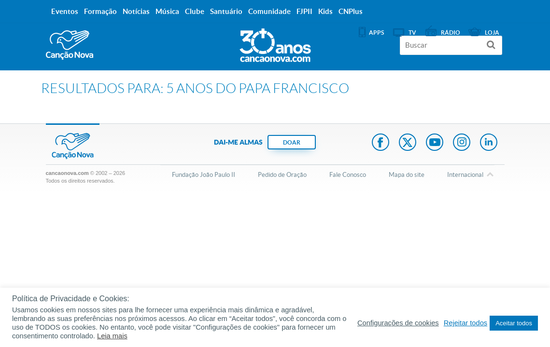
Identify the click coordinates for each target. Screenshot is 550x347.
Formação (100, 11)
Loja (492, 32)
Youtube (434, 143)
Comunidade (269, 11)
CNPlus (350, 11)
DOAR (291, 142)
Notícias (136, 11)
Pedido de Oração (282, 174)
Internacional (465, 175)
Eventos (64, 11)
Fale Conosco (347, 174)
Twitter (407, 143)
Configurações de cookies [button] (398, 323)
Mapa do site (406, 174)
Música (167, 11)
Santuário (226, 11)
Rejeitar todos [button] (465, 323)
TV (412, 32)
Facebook (380, 143)
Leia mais (112, 336)
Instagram (461, 143)
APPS (376, 32)
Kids (325, 11)
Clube (194, 11)
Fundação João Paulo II (203, 174)
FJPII (304, 11)
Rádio (450, 32)
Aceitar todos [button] (513, 323)
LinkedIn (488, 143)
